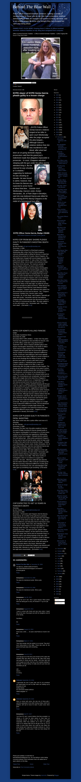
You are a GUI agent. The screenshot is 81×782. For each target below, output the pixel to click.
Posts (57, 600)
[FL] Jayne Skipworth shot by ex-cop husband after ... (62, 348)
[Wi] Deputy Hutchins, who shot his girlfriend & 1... (62, 268)
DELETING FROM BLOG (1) (62, 530)
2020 (57, 105)
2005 (57, 581)
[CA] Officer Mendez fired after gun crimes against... (62, 511)
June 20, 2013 (28, 654)
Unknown (19, 680)
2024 (57, 97)
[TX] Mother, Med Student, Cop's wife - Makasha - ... (62, 445)
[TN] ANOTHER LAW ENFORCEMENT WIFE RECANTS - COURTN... (62, 340)
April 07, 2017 (28, 714)
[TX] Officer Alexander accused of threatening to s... (62, 371)
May (58, 563)
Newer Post (16, 764)
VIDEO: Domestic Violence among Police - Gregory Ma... (62, 175)
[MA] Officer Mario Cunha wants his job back (62, 281)
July (58, 558)
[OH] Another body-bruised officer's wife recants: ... (62, 377)
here (30, 305)
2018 (57, 110)
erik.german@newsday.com (31, 246)
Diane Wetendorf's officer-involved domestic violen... (62, 404)
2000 (57, 591)
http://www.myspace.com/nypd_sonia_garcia (31, 235)
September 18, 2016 (28, 680)
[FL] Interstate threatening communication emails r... (62, 332)
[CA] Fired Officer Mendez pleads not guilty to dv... (62, 410)
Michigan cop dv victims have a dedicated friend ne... (62, 398)
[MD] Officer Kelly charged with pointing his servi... (62, 467)
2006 (57, 579)
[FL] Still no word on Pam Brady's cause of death (62, 431)
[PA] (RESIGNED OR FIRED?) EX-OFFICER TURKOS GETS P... (62, 452)
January (59, 573)
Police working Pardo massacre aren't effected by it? (62, 212)
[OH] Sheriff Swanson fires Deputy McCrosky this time (61, 244)
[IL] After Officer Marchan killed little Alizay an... (62, 181)
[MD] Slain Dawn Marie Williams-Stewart (62, 481)
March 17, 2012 (28, 641)
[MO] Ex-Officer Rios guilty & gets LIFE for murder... (62, 460)
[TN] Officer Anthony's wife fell (61, 140)
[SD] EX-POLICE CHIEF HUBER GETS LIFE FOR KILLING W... (62, 325)
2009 (57, 132)
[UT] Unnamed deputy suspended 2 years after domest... (61, 417)
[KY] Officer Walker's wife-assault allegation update (62, 438)
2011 (57, 127)
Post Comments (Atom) (27, 767)
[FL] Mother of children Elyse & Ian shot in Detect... (62, 391)
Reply (18, 572)
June (59, 561)
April (58, 566)
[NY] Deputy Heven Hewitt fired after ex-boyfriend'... (62, 365)
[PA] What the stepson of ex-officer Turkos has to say (61, 425)
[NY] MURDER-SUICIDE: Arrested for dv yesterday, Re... (62, 147)
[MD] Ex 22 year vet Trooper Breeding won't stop (62, 205)
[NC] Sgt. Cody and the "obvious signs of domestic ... (62, 475)
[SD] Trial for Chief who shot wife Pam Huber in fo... (62, 518)
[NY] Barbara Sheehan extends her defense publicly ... (62, 317)
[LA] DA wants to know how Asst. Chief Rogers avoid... (62, 504)
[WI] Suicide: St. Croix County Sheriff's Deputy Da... (62, 543)
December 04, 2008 (37, 564)
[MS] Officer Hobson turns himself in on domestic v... (61, 237)
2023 (57, 100)
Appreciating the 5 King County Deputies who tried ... (62, 295)
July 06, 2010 (28, 597)
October (59, 551)
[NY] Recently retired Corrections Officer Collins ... (62, 168)
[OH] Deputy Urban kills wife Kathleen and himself (62, 536)
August (59, 556)
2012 (57, 125)
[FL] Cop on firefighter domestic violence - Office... (60, 260)
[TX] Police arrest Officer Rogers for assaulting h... (62, 191)
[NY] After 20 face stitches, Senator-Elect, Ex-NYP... (62, 309)
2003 (57, 586)
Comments (58, 603)
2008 (57, 135)
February (60, 571)
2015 (57, 117)
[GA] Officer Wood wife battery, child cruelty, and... (62, 492)
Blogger (56, 775)
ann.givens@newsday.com (31, 510)
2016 (57, 115)
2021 (57, 102)
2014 (57, 120)
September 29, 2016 (28, 699)
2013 (57, 122)
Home (31, 764)
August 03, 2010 (28, 609)
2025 (57, 95)
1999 (57, 594)
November (60, 548)
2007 (57, 576)
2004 (57, 584)
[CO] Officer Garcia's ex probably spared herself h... (62, 384)
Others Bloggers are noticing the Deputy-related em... (62, 288)
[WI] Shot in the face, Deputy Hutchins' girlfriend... (61, 230)
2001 (57, 589)
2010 (57, 130)
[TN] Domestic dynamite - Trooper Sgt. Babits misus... (61, 355)
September (60, 553)
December (60, 137)
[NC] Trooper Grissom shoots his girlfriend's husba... (62, 197)
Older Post (46, 764)
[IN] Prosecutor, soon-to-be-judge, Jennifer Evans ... (61, 223)
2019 (57, 107)
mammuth (44, 775)
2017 (57, 112)
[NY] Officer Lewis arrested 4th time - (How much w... (62, 162)
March (59, 568)
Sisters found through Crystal (62, 360)
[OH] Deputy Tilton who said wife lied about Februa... (62, 253)
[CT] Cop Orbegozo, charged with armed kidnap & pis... (62, 155)
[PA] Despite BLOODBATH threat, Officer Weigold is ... (61, 302)
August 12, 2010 (28, 629)
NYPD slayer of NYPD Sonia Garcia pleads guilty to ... (61, 525)
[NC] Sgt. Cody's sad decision (61, 186)
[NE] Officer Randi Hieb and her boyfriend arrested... (62, 275)
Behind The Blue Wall (32, 6)
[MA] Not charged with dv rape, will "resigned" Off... (62, 497)
